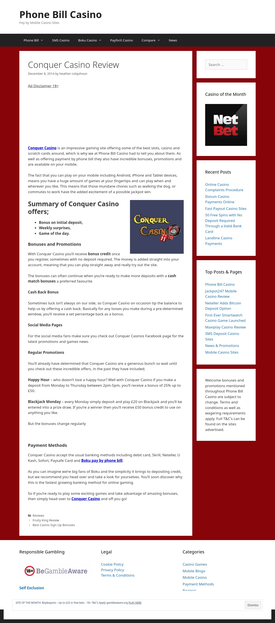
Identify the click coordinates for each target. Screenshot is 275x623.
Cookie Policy (112, 564)
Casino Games (195, 564)
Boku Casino (92, 40)
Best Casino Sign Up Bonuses (54, 525)
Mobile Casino (195, 577)
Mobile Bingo (194, 570)
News (173, 40)
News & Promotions (222, 345)
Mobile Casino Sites (221, 352)
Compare (153, 40)
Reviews (38, 515)
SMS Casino (60, 40)
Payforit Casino (121, 40)
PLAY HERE (134, 603)
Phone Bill (36, 40)
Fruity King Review (46, 520)
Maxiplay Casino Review (225, 327)
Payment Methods (198, 584)
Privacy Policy (112, 569)
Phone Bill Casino (60, 14)
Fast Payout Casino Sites (226, 208)
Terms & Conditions (117, 575)
